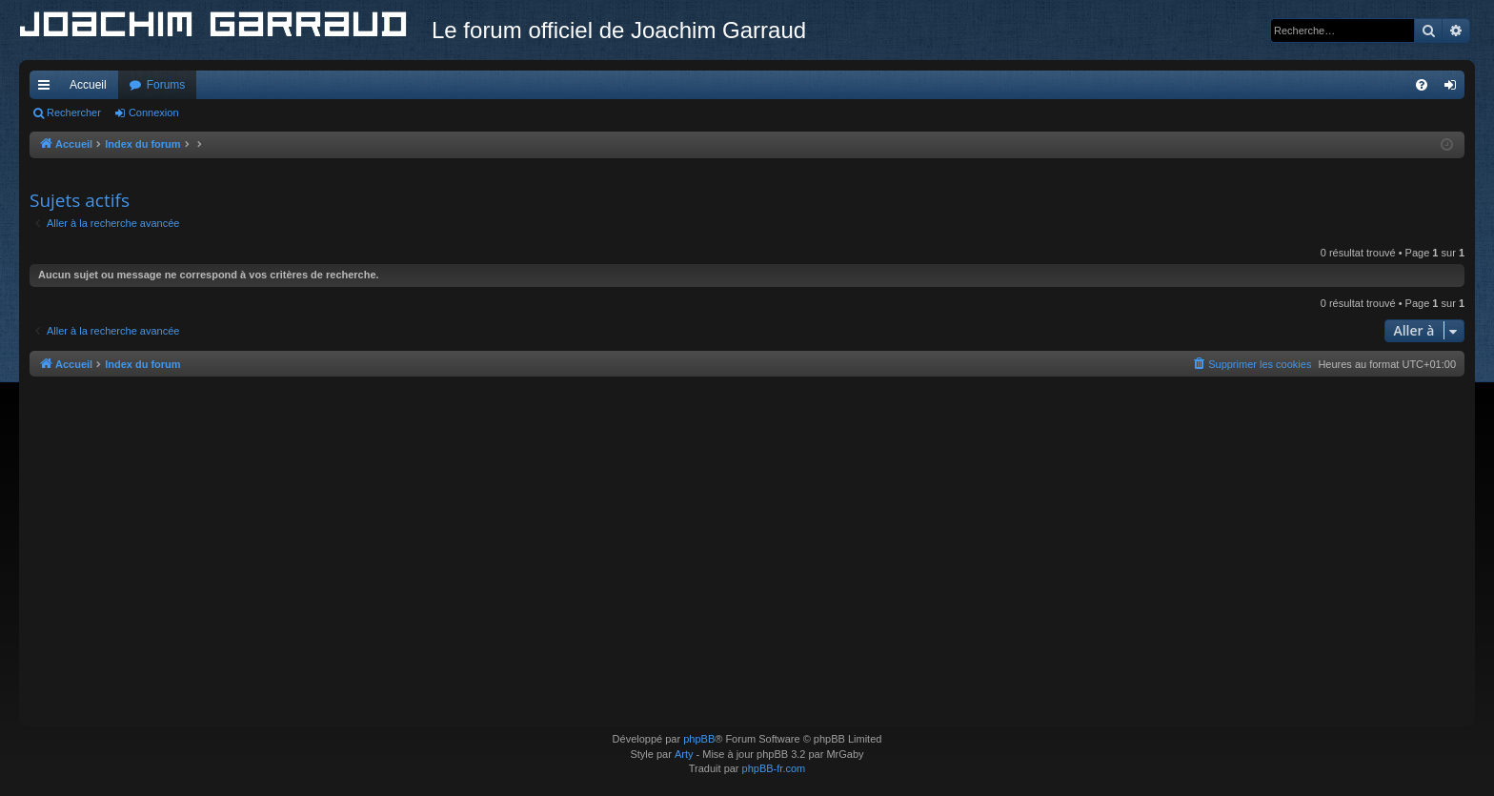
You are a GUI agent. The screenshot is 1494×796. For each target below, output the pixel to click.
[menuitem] (1421, 85)
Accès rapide (47, 88)
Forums (166, 85)
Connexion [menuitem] (1454, 88)
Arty (684, 754)
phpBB (699, 739)
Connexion (154, 112)
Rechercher (74, 112)
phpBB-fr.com (774, 768)
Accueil (88, 85)
